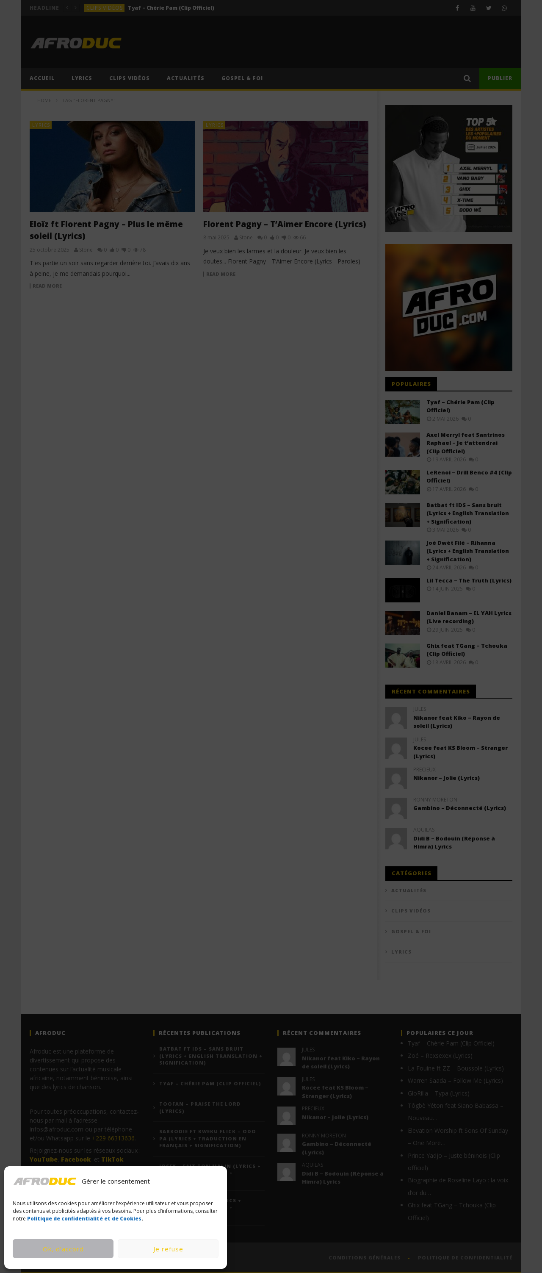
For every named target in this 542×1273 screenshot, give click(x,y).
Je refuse (168, 1249)
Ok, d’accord (63, 1249)
